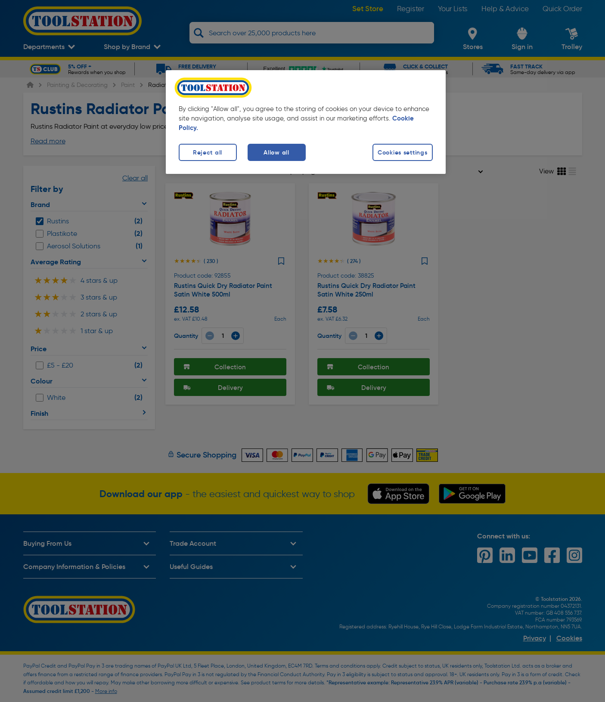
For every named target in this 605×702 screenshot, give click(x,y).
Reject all (207, 152)
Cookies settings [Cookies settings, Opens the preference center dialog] (403, 152)
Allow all (276, 152)
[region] (306, 122)
